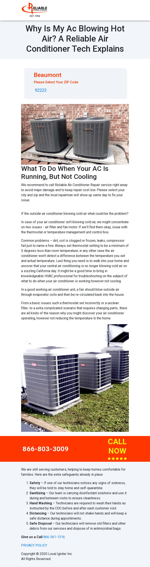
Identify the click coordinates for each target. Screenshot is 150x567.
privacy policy (34, 545)
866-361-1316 (54, 537)
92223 (40, 90)
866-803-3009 (46, 449)
